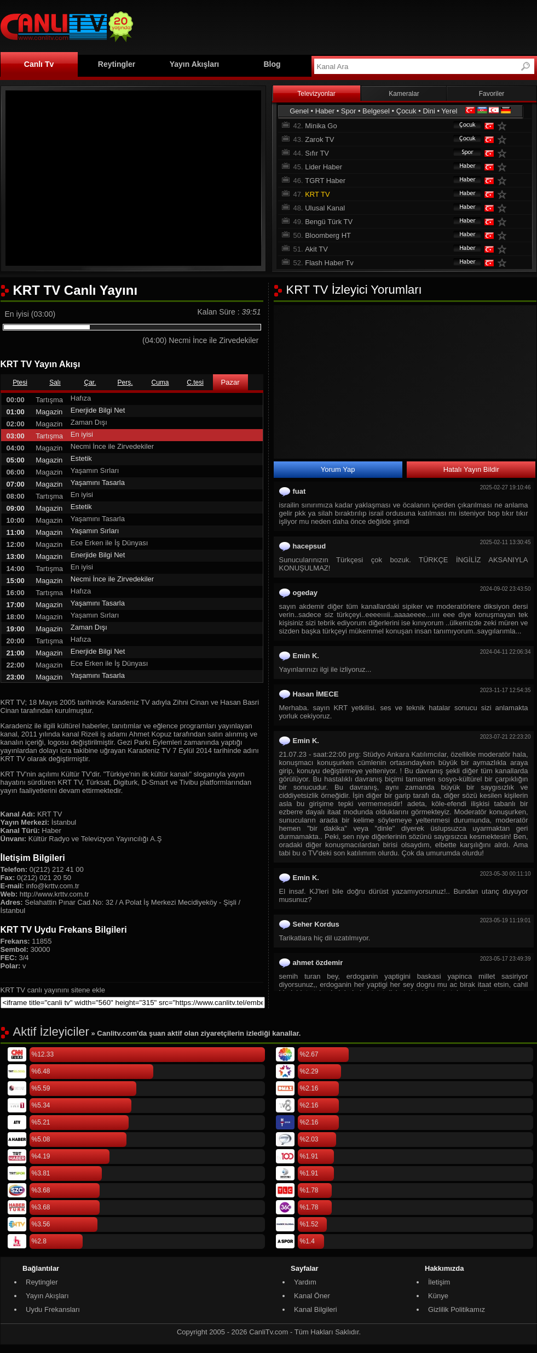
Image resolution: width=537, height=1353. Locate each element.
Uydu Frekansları (53, 1309)
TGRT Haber (325, 180)
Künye (438, 1296)
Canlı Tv (39, 64)
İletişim (439, 1282)
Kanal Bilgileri (315, 1309)
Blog (271, 64)
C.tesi (195, 382)
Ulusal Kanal (325, 208)
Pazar (230, 382)
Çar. (90, 382)
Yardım (305, 1282)
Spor (348, 111)
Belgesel (376, 111)
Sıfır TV (317, 153)
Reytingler (116, 64)
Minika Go (321, 126)
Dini (429, 111)
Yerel (449, 111)
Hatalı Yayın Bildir (471, 469)
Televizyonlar (316, 94)
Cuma (160, 382)
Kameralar (404, 94)
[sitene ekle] (133, 1002)
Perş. (124, 382)
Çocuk (406, 111)
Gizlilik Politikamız (456, 1309)
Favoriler (492, 94)
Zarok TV (319, 139)
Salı (55, 382)
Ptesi (20, 382)
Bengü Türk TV (329, 222)
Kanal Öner (312, 1296)
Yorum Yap (338, 469)
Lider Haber (323, 167)
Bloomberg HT (328, 235)
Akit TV (316, 249)
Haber (324, 111)
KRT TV (317, 194)
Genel (299, 111)
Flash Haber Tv (329, 263)
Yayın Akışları (195, 64)
